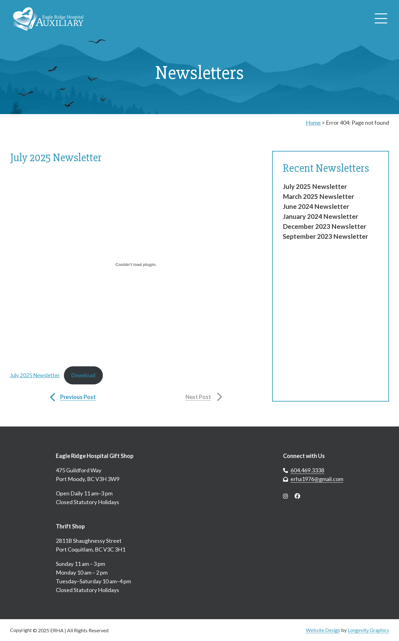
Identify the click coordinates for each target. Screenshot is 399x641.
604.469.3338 (307, 470)
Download (83, 375)
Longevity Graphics (368, 630)
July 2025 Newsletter (35, 375)
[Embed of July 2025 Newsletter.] (136, 264)
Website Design (323, 630)
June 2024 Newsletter (316, 206)
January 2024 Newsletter (320, 216)
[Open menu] (381, 19)
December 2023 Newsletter (324, 226)
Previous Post (78, 396)
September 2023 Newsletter (325, 236)
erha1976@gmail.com (317, 478)
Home (313, 122)
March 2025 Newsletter (318, 196)
